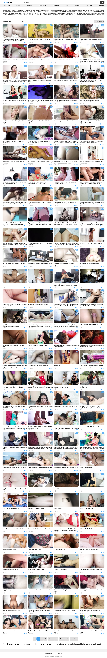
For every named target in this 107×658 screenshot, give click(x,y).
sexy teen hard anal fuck (75, 10)
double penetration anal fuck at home (49, 14)
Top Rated (29, 5)
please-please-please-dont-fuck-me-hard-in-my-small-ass (60, 11)
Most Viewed (42, 5)
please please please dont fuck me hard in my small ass (23, 14)
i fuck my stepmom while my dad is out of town (32, 13)
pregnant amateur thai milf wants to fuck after (23, 10)
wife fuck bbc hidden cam (89, 10)
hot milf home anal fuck (49, 13)
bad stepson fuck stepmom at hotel (95, 14)
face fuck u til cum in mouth (89, 13)
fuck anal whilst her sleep (80, 14)
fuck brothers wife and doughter (66, 14)
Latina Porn (6, 5)
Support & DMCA (49, 654)
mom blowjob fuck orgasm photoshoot (59, 10)
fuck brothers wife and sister (83, 11)
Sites (67, 5)
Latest (18, 5)
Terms (60, 654)
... (71, 639)
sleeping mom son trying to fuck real (35, 11)
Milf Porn (89, 5)
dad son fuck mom (61, 13)
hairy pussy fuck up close (15, 13)
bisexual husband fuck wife (42, 10)
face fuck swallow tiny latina (74, 13)
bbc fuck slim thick (6, 10)
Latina (7, 2)
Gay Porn (77, 5)
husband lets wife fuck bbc (19, 11)
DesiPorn (101, 5)
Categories (56, 5)
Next (75, 639)
